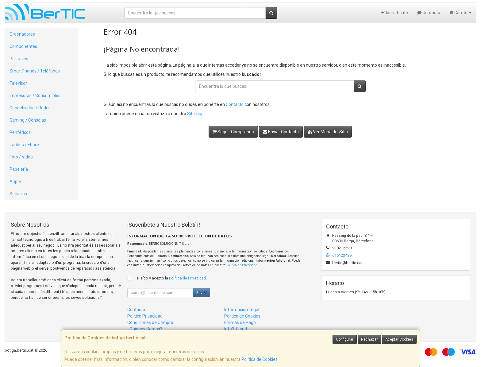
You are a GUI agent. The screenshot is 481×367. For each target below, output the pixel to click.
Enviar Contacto (281, 131)
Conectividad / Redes (30, 107)
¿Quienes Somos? (144, 328)
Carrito (460, 12)
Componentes (23, 46)
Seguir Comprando (233, 131)
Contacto (428, 12)
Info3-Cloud (235, 328)
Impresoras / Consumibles (35, 95)
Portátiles (19, 58)
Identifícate (394, 12)
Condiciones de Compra (150, 322)
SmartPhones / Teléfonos (35, 70)
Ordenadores (22, 34)
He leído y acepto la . (170, 278)
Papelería (19, 169)
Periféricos (20, 132)
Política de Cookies (259, 359)
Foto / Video (21, 156)
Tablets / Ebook (25, 144)
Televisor (18, 83)
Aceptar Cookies (399, 339)
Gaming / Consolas (28, 120)
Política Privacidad (145, 316)
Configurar (344, 339)
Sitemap (195, 113)
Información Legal (241, 309)
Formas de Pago (240, 322)
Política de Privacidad (241, 265)
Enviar (201, 293)
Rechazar (369, 339)
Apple (15, 181)
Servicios (18, 193)
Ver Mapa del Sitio (328, 131)
